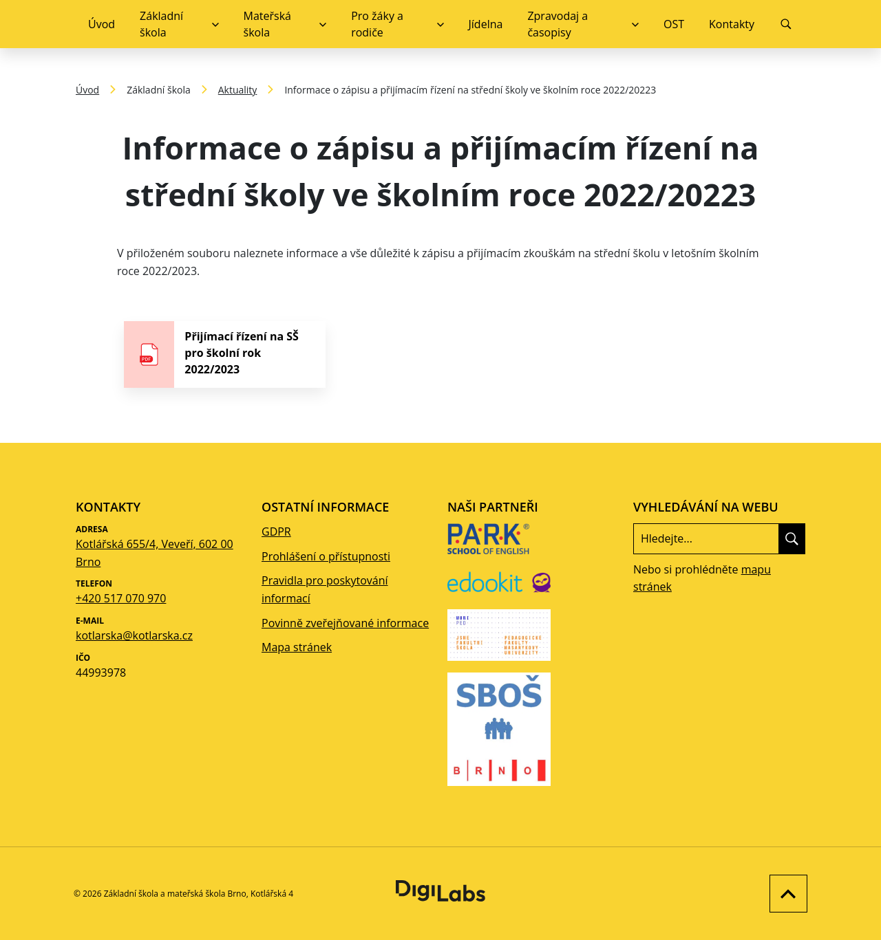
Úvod (101, 24)
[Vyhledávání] (786, 24)
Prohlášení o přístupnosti (326, 556)
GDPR (276, 531)
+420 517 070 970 (121, 598)
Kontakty (731, 24)
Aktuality (237, 89)
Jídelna (486, 24)
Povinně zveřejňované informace (345, 623)
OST (674, 24)
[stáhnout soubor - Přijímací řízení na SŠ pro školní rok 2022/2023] (225, 354)
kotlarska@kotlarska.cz (134, 635)
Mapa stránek (297, 647)
